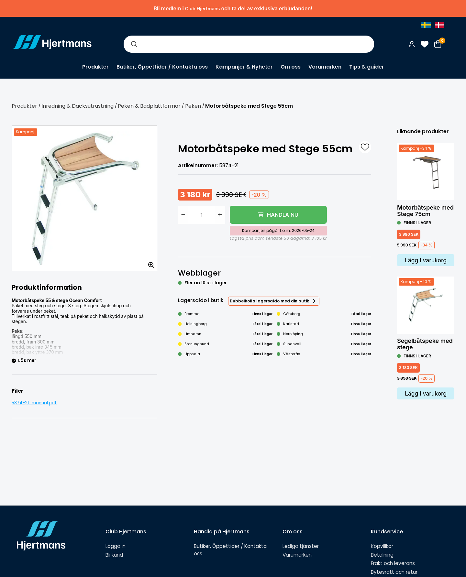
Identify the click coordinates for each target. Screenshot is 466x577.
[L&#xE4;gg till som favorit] (365, 147)
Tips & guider (366, 67)
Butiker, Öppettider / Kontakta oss (162, 67)
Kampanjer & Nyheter (244, 67)
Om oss (291, 67)
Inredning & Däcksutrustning (77, 106)
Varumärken (324, 67)
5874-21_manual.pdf (34, 403)
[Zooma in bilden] (149, 263)
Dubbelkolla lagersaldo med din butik (269, 301)
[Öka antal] (220, 215)
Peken (193, 106)
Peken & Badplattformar (149, 106)
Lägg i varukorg (426, 260)
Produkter (95, 67)
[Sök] (134, 44)
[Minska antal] (183, 215)
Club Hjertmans (202, 8)
